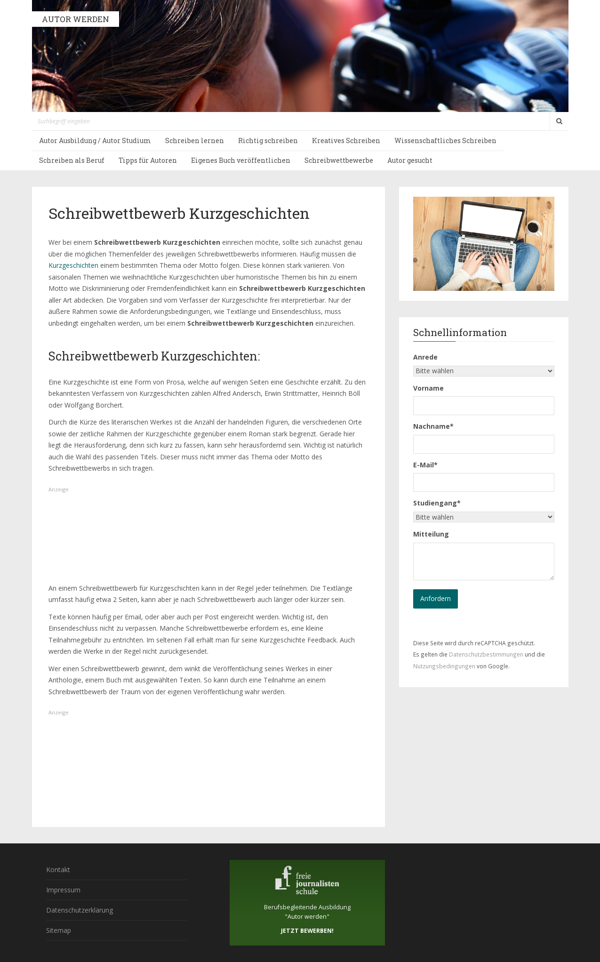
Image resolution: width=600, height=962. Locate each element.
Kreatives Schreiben (346, 140)
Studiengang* (437, 502)
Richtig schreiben (268, 140)
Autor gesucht (409, 160)
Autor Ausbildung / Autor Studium (95, 140)
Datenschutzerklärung (79, 910)
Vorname (428, 388)
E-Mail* (425, 464)
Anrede (425, 357)
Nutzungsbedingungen (444, 666)
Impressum (63, 889)
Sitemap (58, 930)
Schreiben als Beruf (71, 160)
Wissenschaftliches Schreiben (445, 140)
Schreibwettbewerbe (338, 160)
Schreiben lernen (194, 140)
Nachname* (433, 426)
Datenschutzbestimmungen (486, 654)
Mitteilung (431, 533)
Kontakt (58, 869)
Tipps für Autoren (148, 160)
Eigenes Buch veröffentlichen (240, 160)
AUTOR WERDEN (75, 19)
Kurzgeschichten (73, 265)
